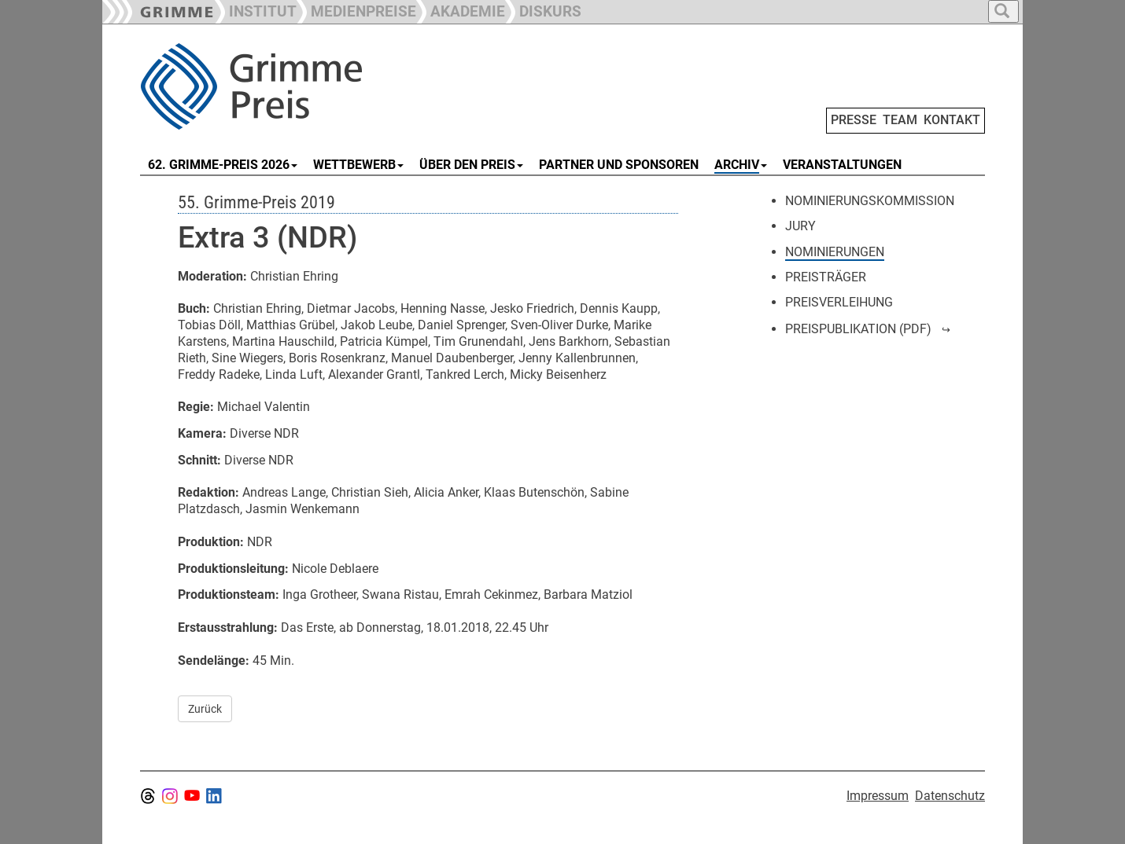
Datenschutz (950, 795)
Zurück (205, 709)
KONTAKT (952, 119)
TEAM (900, 119)
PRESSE (853, 119)
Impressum (878, 795)
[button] (356, 10)
